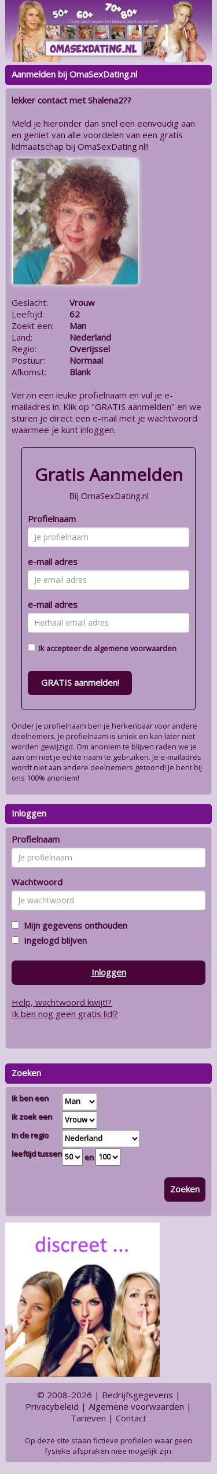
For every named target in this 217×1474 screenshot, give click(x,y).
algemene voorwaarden (135, 648)
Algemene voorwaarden (136, 1406)
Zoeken (185, 1189)
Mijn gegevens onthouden (73, 925)
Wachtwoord (37, 882)
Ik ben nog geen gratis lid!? (65, 1013)
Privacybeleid (52, 1406)
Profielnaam (52, 518)
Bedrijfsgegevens (137, 1395)
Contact (131, 1418)
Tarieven (88, 1418)
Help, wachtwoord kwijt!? (62, 1002)
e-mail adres (53, 561)
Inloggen (108, 972)
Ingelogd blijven (53, 940)
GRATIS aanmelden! (80, 682)
